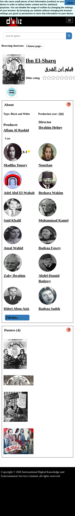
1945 (61, 113)
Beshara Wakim (51, 193)
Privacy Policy (25, 481)
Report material (63, 481)
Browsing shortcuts (12, 45)
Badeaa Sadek (49, 309)
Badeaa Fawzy (50, 248)
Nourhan (45, 165)
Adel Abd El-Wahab (19, 193)
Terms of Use (8, 481)
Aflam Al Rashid (16, 130)
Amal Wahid (13, 248)
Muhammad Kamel (54, 220)
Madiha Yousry (15, 165)
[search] (69, 35)
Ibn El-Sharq (41, 61)
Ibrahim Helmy (50, 127)
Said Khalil (12, 220)
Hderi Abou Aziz (16, 309)
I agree (69, 2)
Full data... (12, 317)
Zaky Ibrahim (14, 276)
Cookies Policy (44, 481)
